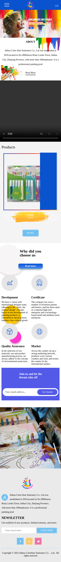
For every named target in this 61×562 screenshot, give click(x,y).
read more (30, 72)
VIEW (30, 217)
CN (56, 6)
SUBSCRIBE (47, 530)
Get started (47, 392)
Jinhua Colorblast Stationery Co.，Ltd (36, 553)
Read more (30, 266)
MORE (30, 233)
